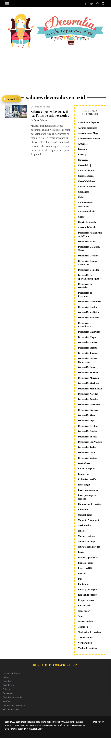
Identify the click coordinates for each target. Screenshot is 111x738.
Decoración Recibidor (89, 426)
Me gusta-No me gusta (89, 520)
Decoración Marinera (88, 372)
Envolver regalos (86, 468)
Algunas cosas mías (87, 128)
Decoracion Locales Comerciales (87, 360)
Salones (6, 689)
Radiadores (83, 584)
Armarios (83, 144)
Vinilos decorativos (87, 648)
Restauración (84, 605)
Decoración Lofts (86, 367)
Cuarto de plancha (87, 222)
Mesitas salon (84, 525)
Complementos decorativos (85, 204)
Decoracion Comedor (88, 270)
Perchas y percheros (88, 557)
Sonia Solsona (40, 120)
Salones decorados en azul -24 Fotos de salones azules (50, 113)
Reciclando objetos (87, 595)
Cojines (82, 197)
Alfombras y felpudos (88, 122)
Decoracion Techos (87, 447)
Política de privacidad (46, 726)
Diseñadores (84, 463)
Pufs (80, 579)
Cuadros (82, 217)
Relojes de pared (86, 600)
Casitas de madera (87, 186)
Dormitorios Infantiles (13, 697)
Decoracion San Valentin (90, 442)
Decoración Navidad (88, 394)
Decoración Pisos (86, 415)
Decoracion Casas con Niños (89, 249)
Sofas (80, 616)
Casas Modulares (86, 181)
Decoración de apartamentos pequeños (89, 277)
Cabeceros (83, 160)
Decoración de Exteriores (85, 294)
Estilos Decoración (87, 479)
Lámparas (83, 509)
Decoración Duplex (87, 307)
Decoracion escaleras (88, 317)
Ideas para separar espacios (87, 497)
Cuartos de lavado (87, 227)
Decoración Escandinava (84, 325)
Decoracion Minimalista (90, 388)
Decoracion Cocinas (88, 255)
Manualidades (85, 515)
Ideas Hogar (84, 484)
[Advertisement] (55, 69)
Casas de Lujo (85, 165)
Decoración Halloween (89, 332)
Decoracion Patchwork (89, 404)
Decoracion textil (86, 452)
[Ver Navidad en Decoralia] (11, 98)
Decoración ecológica (88, 312)
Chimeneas (83, 192)
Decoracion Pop (86, 420)
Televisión (83, 627)
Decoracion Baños (87, 241)
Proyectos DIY (85, 568)
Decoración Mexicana (88, 383)
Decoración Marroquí (89, 378)
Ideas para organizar (88, 490)
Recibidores (8, 685)
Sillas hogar (84, 611)
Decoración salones (40, 107)
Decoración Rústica (87, 431)
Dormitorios (8, 681)
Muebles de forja (86, 541)
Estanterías (83, 474)
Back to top (101, 722)
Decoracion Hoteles (87, 342)
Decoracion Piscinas (88, 410)
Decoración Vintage (87, 458)
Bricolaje (82, 154)
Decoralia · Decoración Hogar (19, 722)
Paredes (6, 701)
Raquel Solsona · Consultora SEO (27, 729)
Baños (6, 677)
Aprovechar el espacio (89, 138)
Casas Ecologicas (86, 170)
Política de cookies (67, 726)
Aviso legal (28, 726)
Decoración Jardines (88, 353)
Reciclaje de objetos (88, 589)
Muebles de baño (10, 709)
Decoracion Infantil (87, 348)
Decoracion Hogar (87, 337)
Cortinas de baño (86, 211)
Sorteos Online (85, 621)
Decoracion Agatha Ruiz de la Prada (90, 234)
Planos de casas (85, 563)
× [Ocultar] (17, 99)
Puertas (82, 573)
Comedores (8, 693)
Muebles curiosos (86, 536)
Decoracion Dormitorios (90, 301)
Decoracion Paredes (88, 399)
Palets (81, 552)
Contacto (17, 726)
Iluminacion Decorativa (14, 705)
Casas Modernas (86, 176)
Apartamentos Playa (88, 133)
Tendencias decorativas (89, 632)
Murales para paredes (89, 547)
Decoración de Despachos (85, 286)
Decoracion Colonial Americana (88, 263)
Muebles (82, 531)
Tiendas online (85, 637)
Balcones (82, 149)
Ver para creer (85, 643)
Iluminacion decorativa (89, 504)
